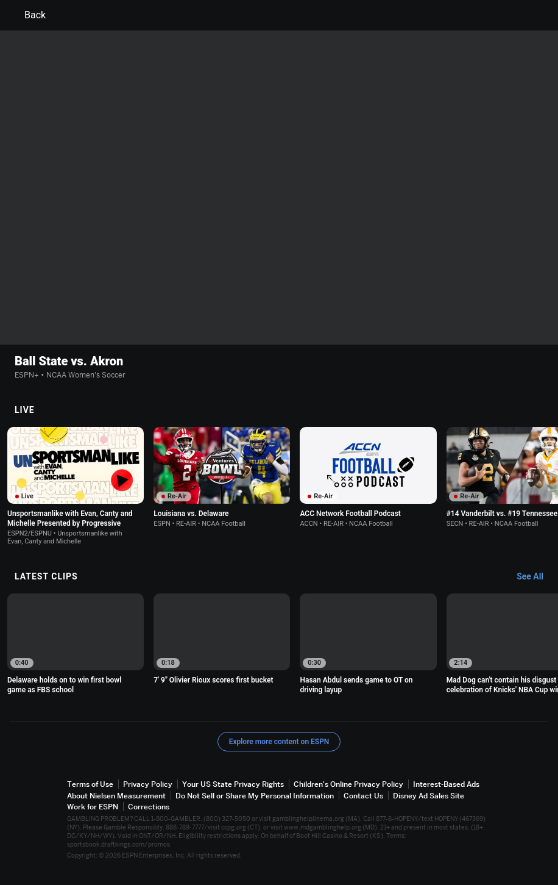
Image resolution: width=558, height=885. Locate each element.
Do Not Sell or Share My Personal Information (254, 795)
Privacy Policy (147, 784)
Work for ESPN (92, 806)
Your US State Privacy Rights (233, 784)
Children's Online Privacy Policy (348, 784)
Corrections (148, 806)
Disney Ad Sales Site (428, 795)
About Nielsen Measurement (116, 795)
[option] (75, 486)
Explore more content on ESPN (279, 741)
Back (28, 15)
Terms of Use (90, 784)
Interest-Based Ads (446, 784)
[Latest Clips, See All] (536, 577)
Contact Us (363, 795)
